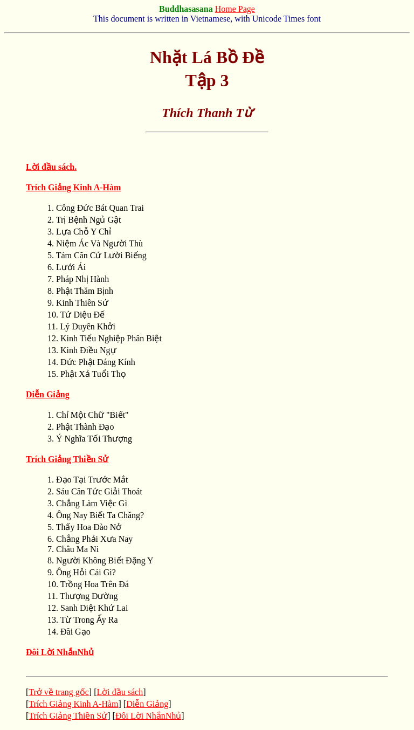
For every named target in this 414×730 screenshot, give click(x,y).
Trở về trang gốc (59, 692)
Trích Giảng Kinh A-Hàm (73, 703)
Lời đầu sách (120, 692)
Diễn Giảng (147, 703)
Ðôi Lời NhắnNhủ (60, 652)
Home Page (235, 8)
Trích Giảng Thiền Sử (68, 715)
